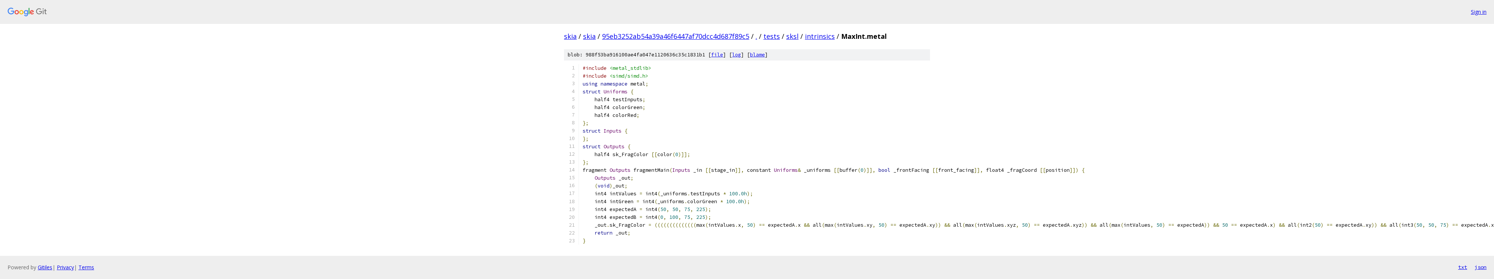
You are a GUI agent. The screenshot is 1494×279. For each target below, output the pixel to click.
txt (1462, 267)
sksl (792, 36)
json (1481, 267)
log (736, 55)
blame (757, 55)
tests (771, 36)
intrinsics (820, 36)
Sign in (1479, 11)
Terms (86, 267)
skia (570, 36)
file (717, 55)
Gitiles (45, 267)
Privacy (65, 267)
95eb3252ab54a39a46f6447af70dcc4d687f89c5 (675, 36)
